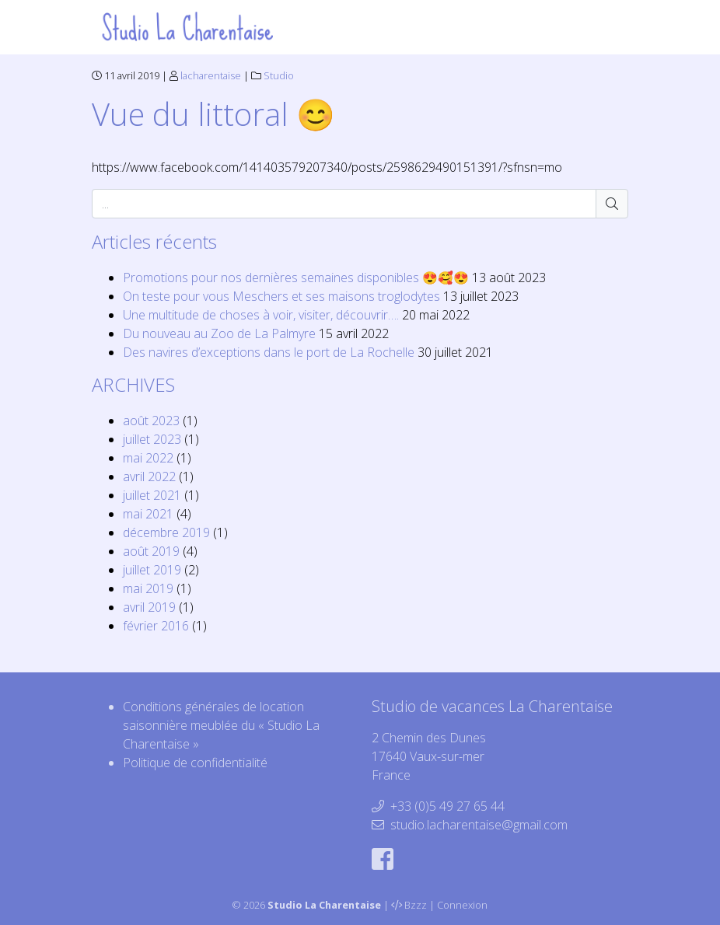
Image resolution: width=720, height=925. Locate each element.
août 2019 (151, 551)
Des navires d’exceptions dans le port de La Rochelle (268, 352)
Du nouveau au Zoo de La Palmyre (219, 333)
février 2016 (156, 625)
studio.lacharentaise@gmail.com (479, 824)
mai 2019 (148, 588)
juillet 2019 (152, 569)
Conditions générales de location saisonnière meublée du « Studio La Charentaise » (221, 725)
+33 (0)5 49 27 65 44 (447, 806)
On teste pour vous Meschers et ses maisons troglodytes (281, 296)
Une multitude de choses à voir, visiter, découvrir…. (261, 314)
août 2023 (151, 420)
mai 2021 (148, 513)
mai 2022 (148, 457)
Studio (279, 75)
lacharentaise (210, 75)
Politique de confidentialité (195, 762)
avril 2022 (149, 476)
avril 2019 (149, 607)
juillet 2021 (152, 495)
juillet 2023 (152, 439)
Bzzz (415, 905)
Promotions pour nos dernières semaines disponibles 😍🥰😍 (296, 277)
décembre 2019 (166, 532)
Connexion (462, 905)
